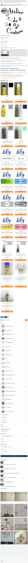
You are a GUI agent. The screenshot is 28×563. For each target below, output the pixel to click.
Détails (7, 101)
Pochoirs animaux (14, 350)
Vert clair (21, 139)
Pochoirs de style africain (14, 379)
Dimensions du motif (4, 37)
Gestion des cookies (14, 561)
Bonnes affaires (14, 417)
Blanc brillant (7, 162)
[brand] (12, 5)
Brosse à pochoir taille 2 (7, 253)
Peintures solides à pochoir (14, 326)
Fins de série (14, 419)
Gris (7, 118)
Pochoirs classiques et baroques (14, 375)
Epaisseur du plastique (5, 41)
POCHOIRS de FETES (14, 414)
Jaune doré (7, 231)
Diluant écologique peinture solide (7, 303)
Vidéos (3, 441)
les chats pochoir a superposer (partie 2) (8, 477)
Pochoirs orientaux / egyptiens (14, 383)
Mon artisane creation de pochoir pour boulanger (10, 473)
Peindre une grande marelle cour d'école (8, 468)
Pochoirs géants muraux (14, 354)
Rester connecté (4, 451)
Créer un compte (3, 453)
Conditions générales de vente (14, 560)
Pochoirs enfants (14, 346)
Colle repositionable (7, 276)
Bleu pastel (21, 185)
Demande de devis (4, 431)
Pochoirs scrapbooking (14, 399)
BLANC (21, 96)
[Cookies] (2, 560)
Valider (14, 456)
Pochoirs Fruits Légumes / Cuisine (14, 391)
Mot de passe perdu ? (8, 453)
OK (26, 320)
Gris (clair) (7, 208)
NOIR (7, 96)
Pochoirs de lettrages (14, 407)
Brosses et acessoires (14, 330)
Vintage (14, 358)
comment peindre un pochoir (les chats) (8, 486)
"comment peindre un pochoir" (10, 77)
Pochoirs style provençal (14, 371)
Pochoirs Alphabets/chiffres (14, 342)
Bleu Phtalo (21, 118)
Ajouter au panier (5, 55)
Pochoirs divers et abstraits (14, 338)
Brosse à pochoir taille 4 (20, 253)
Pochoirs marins (14, 362)
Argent (7, 139)
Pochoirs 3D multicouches (14, 403)
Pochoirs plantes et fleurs (14, 334)
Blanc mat (21, 162)
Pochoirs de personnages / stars (14, 395)
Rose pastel (21, 231)
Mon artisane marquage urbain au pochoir (8, 464)
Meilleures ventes (14, 422)
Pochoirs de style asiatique (14, 387)
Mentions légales (14, 558)
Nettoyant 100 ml (21, 276)
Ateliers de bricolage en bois (14, 411)
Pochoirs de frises (14, 366)
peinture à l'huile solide (14, 72)
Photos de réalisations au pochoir (14, 436)
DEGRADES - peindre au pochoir (7, 482)
